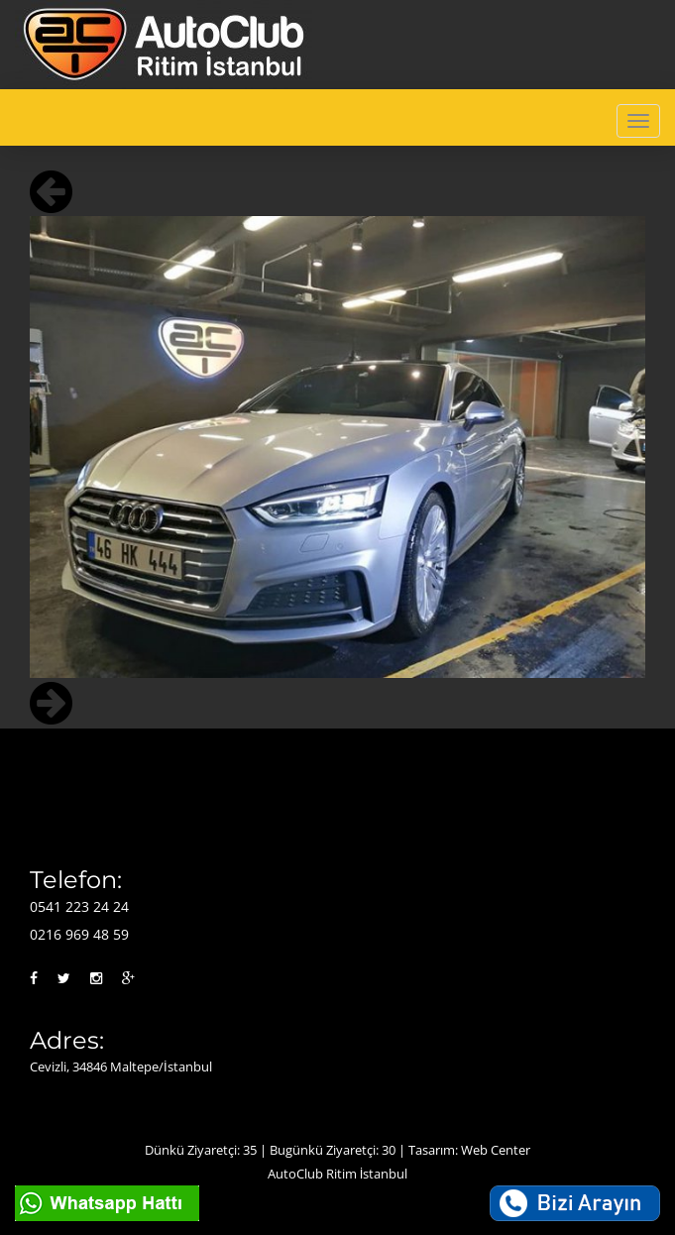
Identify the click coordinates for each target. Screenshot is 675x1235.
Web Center (495, 1150)
